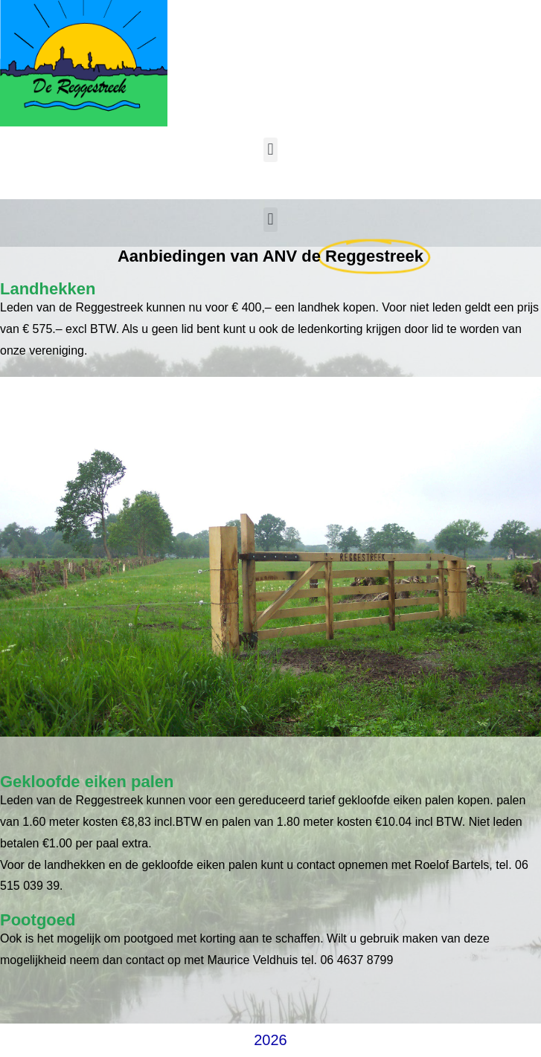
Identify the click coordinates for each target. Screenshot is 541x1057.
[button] (270, 150)
